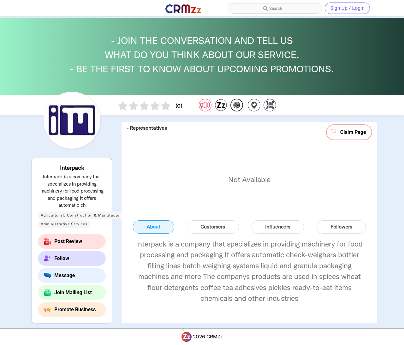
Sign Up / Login (347, 8)
